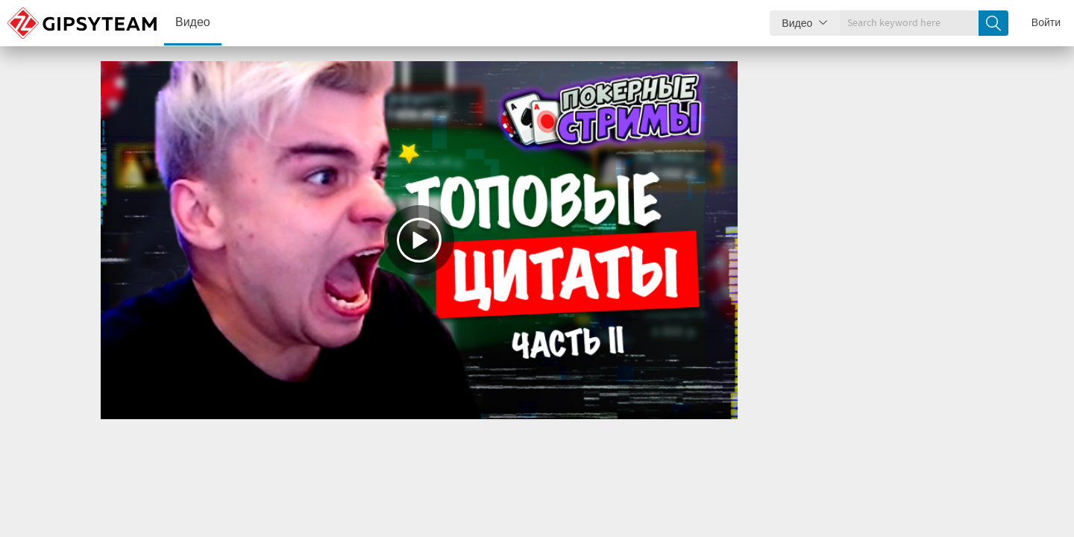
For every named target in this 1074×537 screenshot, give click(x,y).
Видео (192, 23)
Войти (1046, 23)
